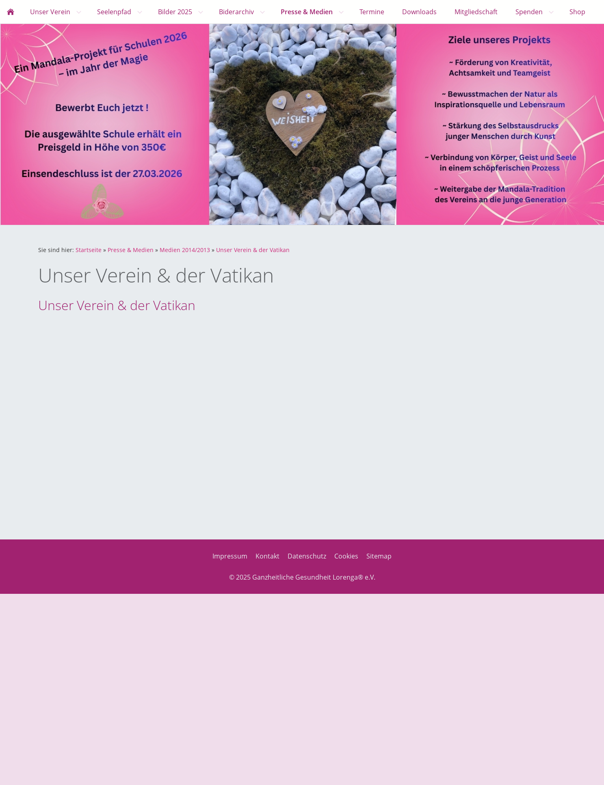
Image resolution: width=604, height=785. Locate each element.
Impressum (229, 556)
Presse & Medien (131, 250)
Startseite (89, 250)
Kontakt (267, 556)
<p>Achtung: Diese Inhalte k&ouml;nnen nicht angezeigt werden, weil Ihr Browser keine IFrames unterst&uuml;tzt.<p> (275, 419)
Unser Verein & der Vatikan (253, 250)
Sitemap (379, 556)
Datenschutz (307, 556)
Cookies (346, 556)
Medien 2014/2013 (185, 250)
